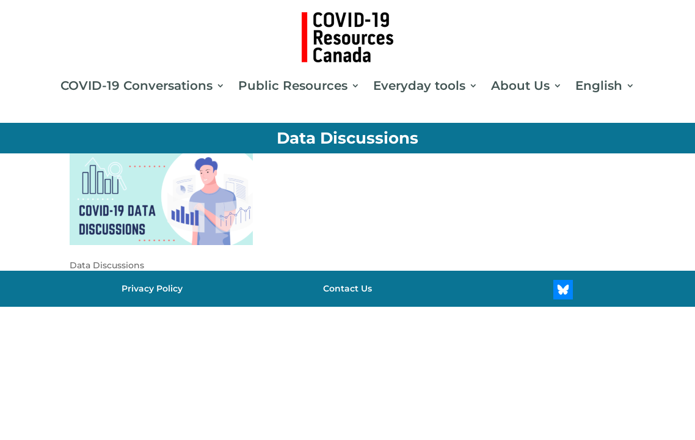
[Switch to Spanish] (347, 318)
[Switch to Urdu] (360, 318)
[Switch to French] (323, 318)
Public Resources (293, 85)
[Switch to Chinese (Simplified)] (372, 318)
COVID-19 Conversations (136, 85)
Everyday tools (419, 85)
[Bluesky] (563, 289)
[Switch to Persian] (335, 318)
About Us (520, 85)
